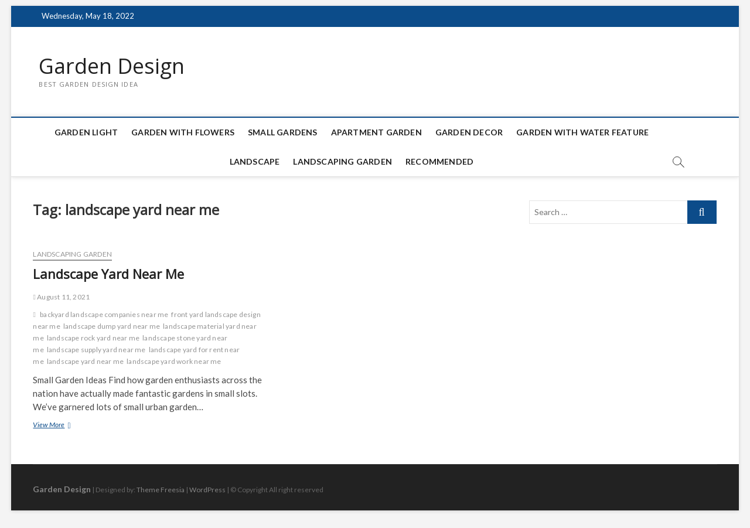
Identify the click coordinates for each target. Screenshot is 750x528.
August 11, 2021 (61, 296)
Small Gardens (283, 132)
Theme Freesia (161, 489)
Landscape (255, 161)
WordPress (207, 489)
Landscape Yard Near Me (108, 273)
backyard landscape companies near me (104, 314)
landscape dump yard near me (111, 326)
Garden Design (112, 66)
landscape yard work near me (174, 361)
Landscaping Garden (342, 161)
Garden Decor (469, 132)
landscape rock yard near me (93, 337)
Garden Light (86, 132)
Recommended (439, 161)
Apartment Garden (376, 132)
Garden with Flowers (182, 132)
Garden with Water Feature (582, 132)
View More (63, 426)
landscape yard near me (85, 361)
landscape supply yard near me (96, 349)
